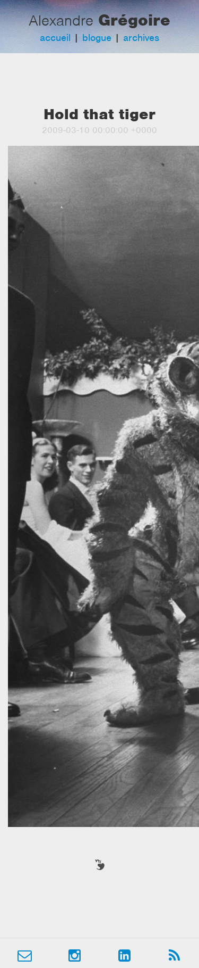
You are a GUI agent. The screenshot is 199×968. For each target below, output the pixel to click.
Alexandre (61, 20)
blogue (96, 37)
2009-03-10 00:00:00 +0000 (99, 130)
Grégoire (134, 20)
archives (141, 37)
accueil (55, 37)
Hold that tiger (99, 114)
